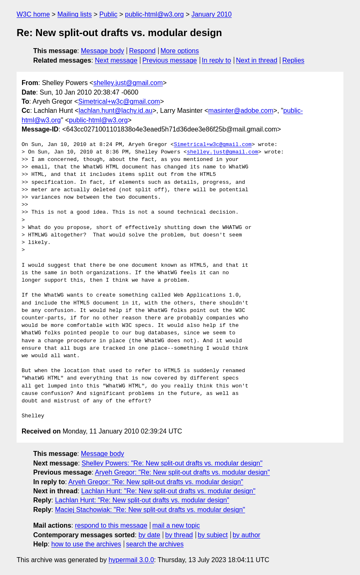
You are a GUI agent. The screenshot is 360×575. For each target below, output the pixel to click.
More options (180, 50)
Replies (293, 60)
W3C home (33, 14)
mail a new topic (176, 525)
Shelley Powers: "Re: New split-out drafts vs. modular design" (172, 463)
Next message (116, 60)
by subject (213, 534)
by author (246, 534)
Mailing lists (74, 14)
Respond (142, 50)
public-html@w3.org (154, 14)
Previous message (169, 60)
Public (108, 14)
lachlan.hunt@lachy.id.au (115, 110)
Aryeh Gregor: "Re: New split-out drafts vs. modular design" (182, 472)
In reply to (216, 60)
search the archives (155, 544)
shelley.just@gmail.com (128, 82)
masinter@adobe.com (241, 110)
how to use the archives (86, 544)
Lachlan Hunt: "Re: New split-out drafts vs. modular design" (168, 491)
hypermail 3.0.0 (131, 559)
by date (149, 534)
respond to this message (111, 525)
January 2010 (211, 14)
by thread (179, 534)
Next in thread (256, 60)
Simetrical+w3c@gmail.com (119, 101)
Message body (102, 50)
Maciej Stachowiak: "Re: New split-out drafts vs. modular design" (150, 509)
